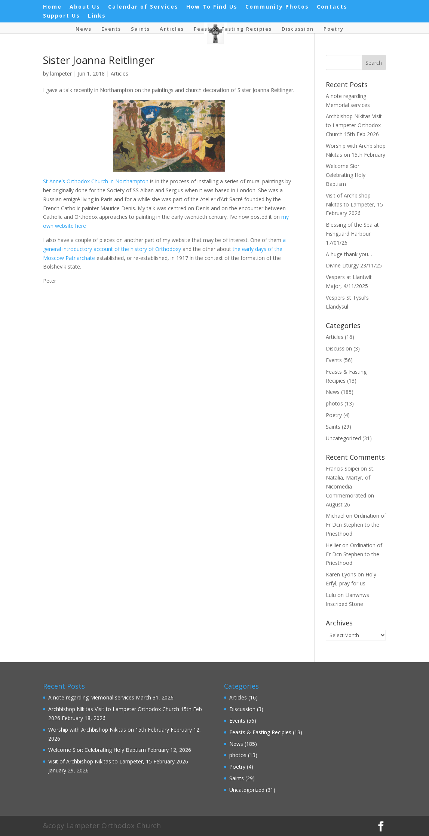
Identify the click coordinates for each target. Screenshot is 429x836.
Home (52, 7)
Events (111, 29)
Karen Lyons (341, 574)
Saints (140, 29)
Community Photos (277, 7)
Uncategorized (343, 438)
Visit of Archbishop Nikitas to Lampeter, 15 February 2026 (354, 204)
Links (97, 16)
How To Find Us (212, 7)
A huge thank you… (349, 254)
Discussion (298, 29)
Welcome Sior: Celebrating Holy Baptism (345, 174)
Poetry (334, 29)
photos (334, 403)
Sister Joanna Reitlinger (98, 60)
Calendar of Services (143, 7)
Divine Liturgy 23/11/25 (354, 265)
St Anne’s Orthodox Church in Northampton (95, 181)
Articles (172, 29)
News (84, 29)
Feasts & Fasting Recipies (233, 29)
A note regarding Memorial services (91, 697)
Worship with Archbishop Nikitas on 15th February (108, 729)
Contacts (332, 7)
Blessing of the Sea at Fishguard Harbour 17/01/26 (352, 233)
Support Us (61, 16)
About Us (85, 7)
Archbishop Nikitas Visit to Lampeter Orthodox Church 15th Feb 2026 (354, 125)
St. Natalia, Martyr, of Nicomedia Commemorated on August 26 (350, 486)
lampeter (61, 73)
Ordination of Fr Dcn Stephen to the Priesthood (356, 524)
